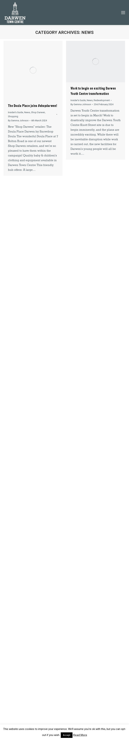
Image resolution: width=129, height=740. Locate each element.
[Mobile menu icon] (123, 12)
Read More (80, 735)
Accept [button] (66, 735)
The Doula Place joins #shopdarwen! (32, 106)
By (18, 120)
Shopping (13, 116)
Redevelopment (102, 100)
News (27, 112)
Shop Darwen (38, 112)
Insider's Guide (15, 112)
